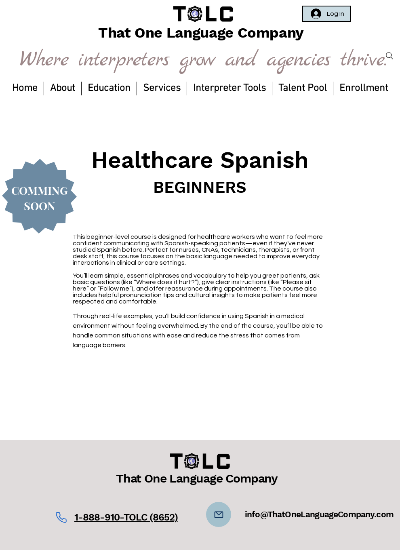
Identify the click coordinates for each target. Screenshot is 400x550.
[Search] (389, 55)
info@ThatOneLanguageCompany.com (319, 514)
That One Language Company (197, 478)
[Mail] (218, 514)
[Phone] (61, 517)
